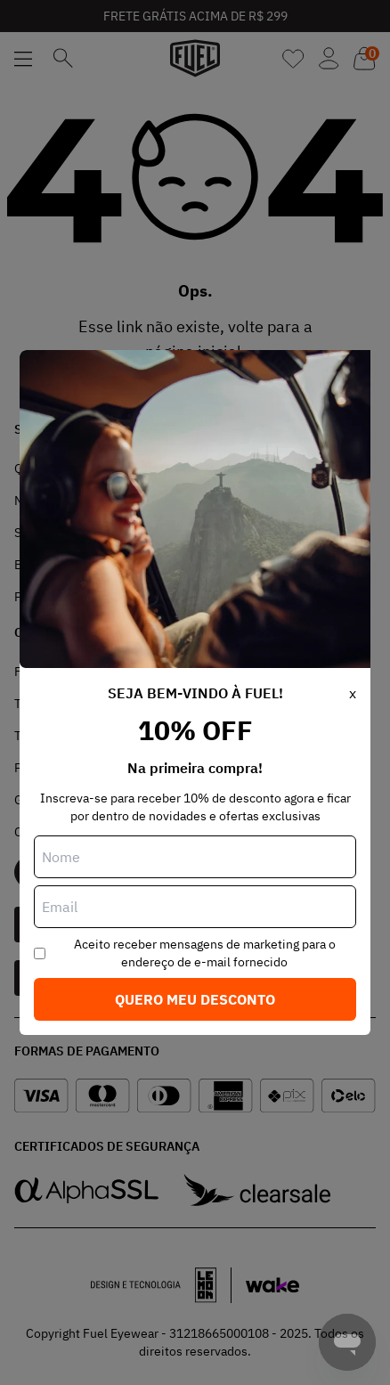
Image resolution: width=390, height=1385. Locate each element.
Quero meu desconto (195, 999)
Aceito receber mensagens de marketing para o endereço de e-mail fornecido (205, 953)
